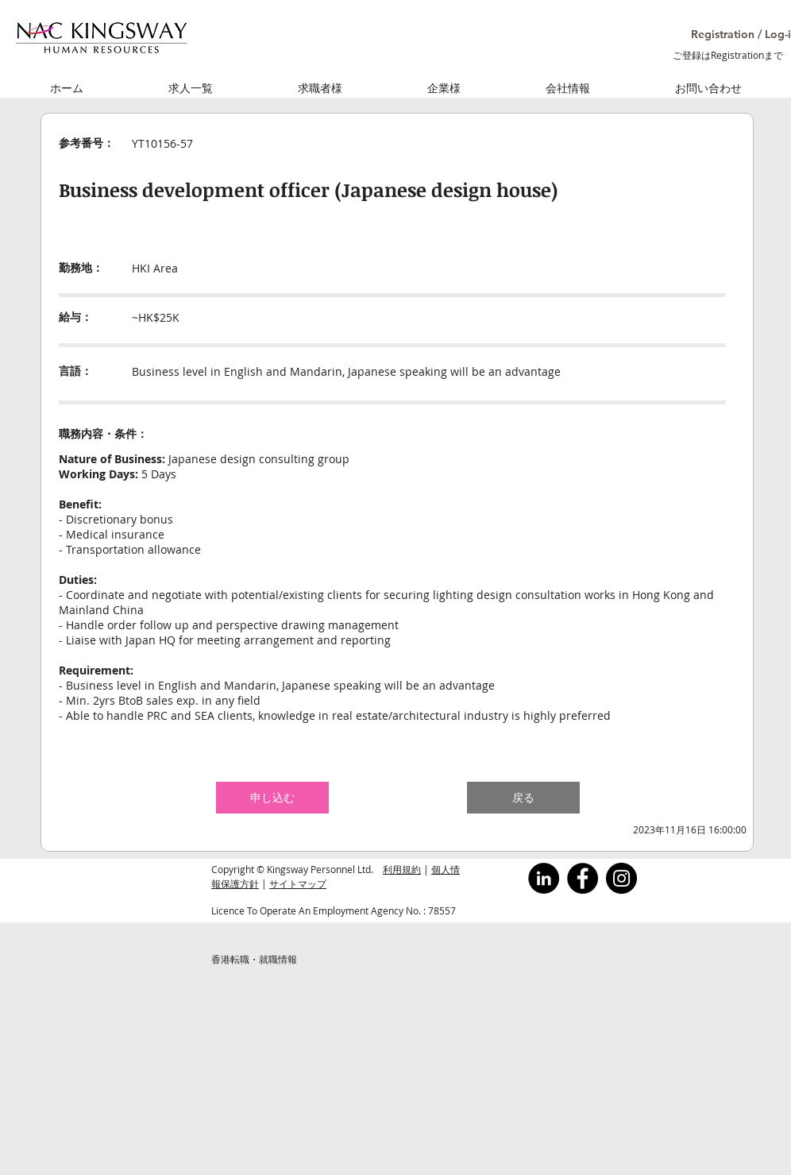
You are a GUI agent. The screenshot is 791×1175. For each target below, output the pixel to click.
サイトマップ (297, 883)
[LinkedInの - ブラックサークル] (543, 878)
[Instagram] (621, 878)
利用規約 (402, 869)
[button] (726, 34)
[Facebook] (582, 878)
